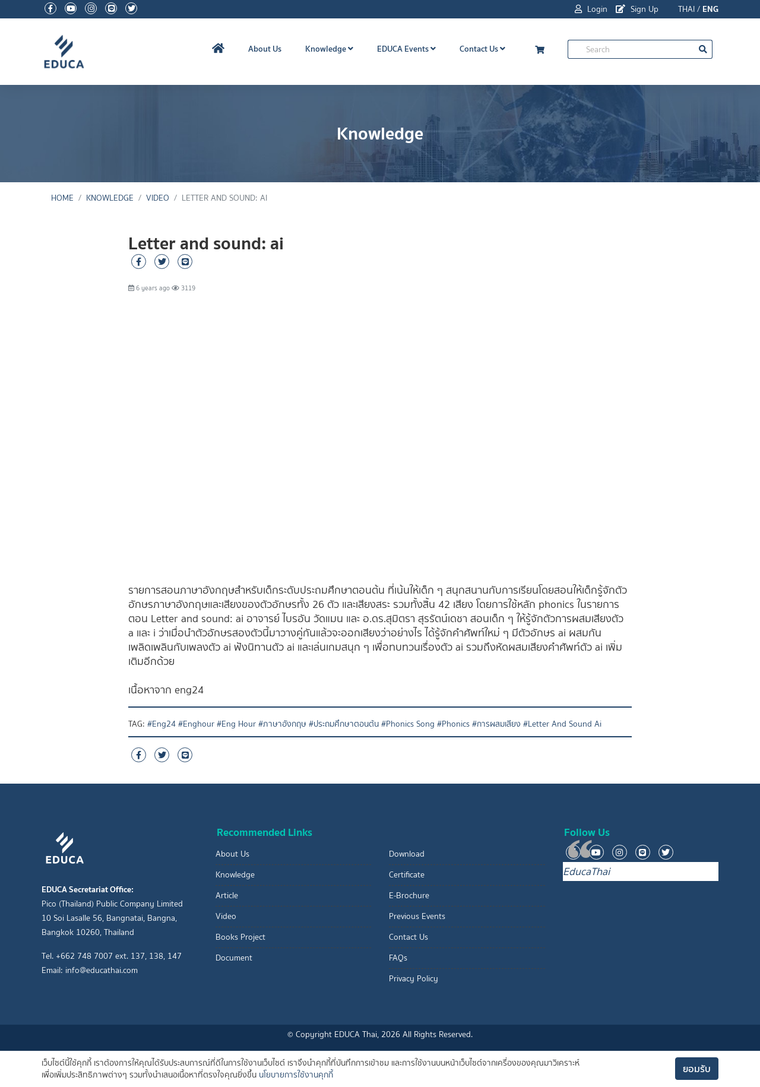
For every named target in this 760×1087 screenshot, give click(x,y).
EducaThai (586, 871)
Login (591, 9)
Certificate (407, 875)
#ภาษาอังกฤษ (282, 724)
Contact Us (482, 48)
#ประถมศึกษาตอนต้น (344, 724)
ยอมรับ (697, 1068)
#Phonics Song (408, 724)
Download (407, 854)
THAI (686, 9)
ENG (710, 8)
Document (234, 958)
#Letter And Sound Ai (562, 724)
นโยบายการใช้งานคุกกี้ (296, 1075)
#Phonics (453, 724)
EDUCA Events (406, 48)
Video (157, 198)
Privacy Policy (413, 978)
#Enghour (196, 724)
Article (227, 895)
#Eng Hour (236, 724)
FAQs (398, 958)
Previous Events (417, 916)
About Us (264, 48)
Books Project (240, 937)
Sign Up (637, 9)
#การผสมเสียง (496, 724)
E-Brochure (409, 895)
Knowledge (329, 48)
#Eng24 (161, 724)
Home (62, 198)
